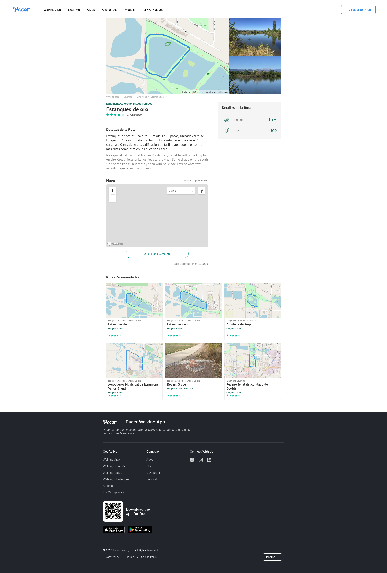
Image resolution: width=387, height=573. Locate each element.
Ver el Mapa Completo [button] (157, 254)
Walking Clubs (112, 472)
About (150, 459)
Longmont (141, 96)
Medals (130, 9)
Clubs (91, 9)
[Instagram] (201, 460)
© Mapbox (187, 92)
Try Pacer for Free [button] (358, 9)
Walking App (52, 9)
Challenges (109, 9)
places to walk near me (118, 433)
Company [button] (153, 451)
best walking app (131, 429)
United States (112, 96)
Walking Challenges (116, 479)
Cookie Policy (149, 557)
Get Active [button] (110, 451)
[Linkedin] (209, 460)
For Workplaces (152, 9)
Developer (153, 472)
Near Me (74, 9)
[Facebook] (192, 460)
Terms (130, 557)
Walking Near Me (114, 466)
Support (151, 479)
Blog (149, 466)
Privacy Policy (111, 557)
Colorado (127, 96)
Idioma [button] (270, 557)
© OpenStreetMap (201, 92)
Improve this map (219, 92)
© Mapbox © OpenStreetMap (195, 180)
